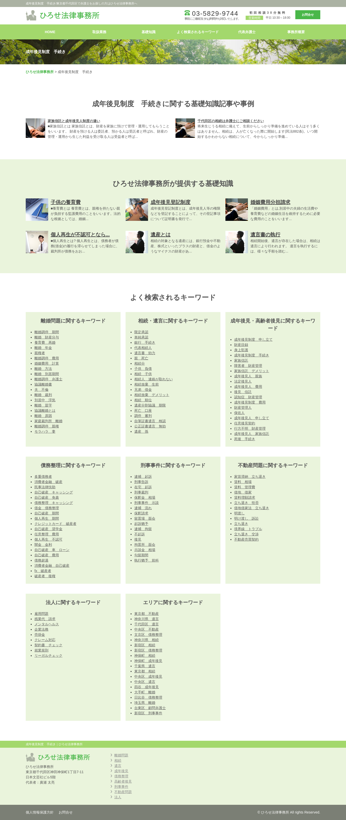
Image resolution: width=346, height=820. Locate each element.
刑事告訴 (141, 482)
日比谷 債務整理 (148, 697)
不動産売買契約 (246, 539)
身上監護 (241, 350)
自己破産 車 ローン (51, 550)
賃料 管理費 (244, 487)
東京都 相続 (144, 671)
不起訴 (139, 534)
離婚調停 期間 (46, 332)
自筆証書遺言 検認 (150, 421)
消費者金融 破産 (48, 482)
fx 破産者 (42, 571)
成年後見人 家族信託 (251, 434)
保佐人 (239, 413)
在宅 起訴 (143, 487)
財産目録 (241, 345)
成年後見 (121, 771)
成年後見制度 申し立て (253, 339)
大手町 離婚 (144, 692)
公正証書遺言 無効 (150, 426)
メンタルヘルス (46, 624)
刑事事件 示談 (146, 503)
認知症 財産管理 (248, 397)
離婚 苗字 (43, 405)
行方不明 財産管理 (250, 428)
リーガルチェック (48, 655)
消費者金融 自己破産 (51, 566)
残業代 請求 (44, 619)
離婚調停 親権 (46, 426)
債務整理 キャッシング (53, 503)
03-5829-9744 (215, 13)
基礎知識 (149, 32)
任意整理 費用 (46, 534)
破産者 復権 (44, 576)
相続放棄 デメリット (151, 395)
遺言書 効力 (144, 353)
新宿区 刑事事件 (148, 713)
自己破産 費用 (46, 555)
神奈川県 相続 (146, 640)
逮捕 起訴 (143, 477)
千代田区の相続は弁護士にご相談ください (230, 121)
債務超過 (41, 560)
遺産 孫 (141, 431)
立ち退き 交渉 (246, 534)
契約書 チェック (48, 645)
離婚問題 (121, 755)
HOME (50, 32)
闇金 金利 (43, 545)
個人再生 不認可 (48, 539)
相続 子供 (143, 374)
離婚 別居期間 (46, 374)
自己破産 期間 (46, 513)
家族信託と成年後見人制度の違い (74, 121)
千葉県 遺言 (144, 666)
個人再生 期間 (46, 518)
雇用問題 (41, 614)
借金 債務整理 (46, 508)
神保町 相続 (144, 655)
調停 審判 (143, 416)
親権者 (39, 353)
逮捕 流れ (143, 508)
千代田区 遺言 (146, 624)
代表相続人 (143, 348)
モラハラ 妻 (44, 431)
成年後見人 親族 (248, 376)
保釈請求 (141, 513)
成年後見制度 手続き (251, 355)
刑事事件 (121, 787)
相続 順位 (143, 400)
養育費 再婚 (44, 342)
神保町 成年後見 (148, 661)
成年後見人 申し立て (251, 418)
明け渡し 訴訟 (246, 518)
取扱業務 (99, 32)
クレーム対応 (44, 640)
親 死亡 (141, 358)
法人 (117, 797)
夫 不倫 (41, 390)
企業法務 (41, 629)
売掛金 (39, 635)
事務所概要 (296, 32)
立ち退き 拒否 (246, 503)
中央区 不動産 (146, 629)
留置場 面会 (144, 518)
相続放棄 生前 (146, 384)
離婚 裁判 (43, 395)
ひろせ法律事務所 (40, 72)
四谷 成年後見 (146, 687)
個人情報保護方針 (40, 812)
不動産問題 (123, 792)
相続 (117, 760)
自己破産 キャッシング (53, 492)
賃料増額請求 (244, 497)
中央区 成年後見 (148, 676)
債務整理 (121, 776)
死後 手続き (244, 439)
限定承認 (141, 332)
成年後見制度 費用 (250, 402)
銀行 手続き (144, 342)
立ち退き (241, 524)
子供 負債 (143, 369)
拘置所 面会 (144, 545)
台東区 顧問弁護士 (150, 708)
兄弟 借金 (143, 390)
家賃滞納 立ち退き (250, 477)
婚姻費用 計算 (46, 363)
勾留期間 (141, 555)
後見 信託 (243, 392)
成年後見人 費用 (248, 387)
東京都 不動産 (146, 614)
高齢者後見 (123, 781)
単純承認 (141, 337)
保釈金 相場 (144, 497)
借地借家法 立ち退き (251, 508)
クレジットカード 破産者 (55, 524)
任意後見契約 (244, 423)
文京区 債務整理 (148, 635)
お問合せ (308, 14)
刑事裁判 (141, 492)
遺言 (117, 766)
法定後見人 (243, 381)
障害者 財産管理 (248, 366)
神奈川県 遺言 (146, 619)
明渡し (239, 513)
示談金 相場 (144, 550)
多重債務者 (43, 477)
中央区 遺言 (144, 682)
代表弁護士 (247, 32)
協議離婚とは (44, 410)
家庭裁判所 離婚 (48, 421)
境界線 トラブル (248, 529)
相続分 (139, 363)
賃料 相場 (243, 482)
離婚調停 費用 (46, 358)
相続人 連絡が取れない (153, 379)
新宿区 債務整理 (148, 650)
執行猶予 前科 (146, 560)
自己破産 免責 (46, 497)
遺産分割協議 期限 (150, 405)
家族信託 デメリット (251, 371)
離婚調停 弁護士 (48, 379)
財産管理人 (243, 408)
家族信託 (241, 360)
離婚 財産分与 (46, 337)
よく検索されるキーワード (198, 32)
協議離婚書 (43, 384)
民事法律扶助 (44, 487)
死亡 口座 (143, 410)
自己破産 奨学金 (48, 529)
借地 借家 (243, 492)
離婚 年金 (43, 348)
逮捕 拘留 (143, 529)
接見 (137, 539)
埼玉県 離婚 (144, 703)
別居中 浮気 (44, 400)
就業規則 (41, 650)
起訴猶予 (141, 524)
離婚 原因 (43, 416)
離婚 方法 (43, 369)
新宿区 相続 (144, 645)
